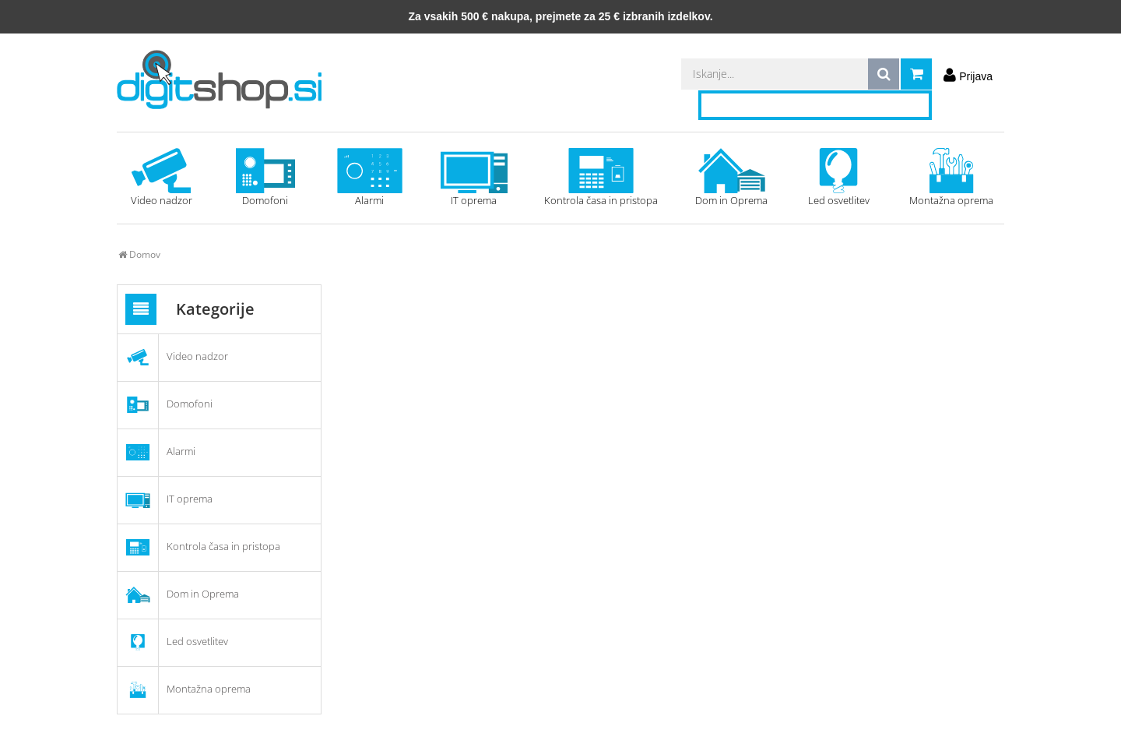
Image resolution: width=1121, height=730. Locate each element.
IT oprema (474, 177)
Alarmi (369, 177)
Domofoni (265, 177)
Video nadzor (161, 177)
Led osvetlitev (838, 177)
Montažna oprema (951, 177)
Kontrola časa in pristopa (601, 177)
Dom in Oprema (731, 177)
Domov (139, 254)
